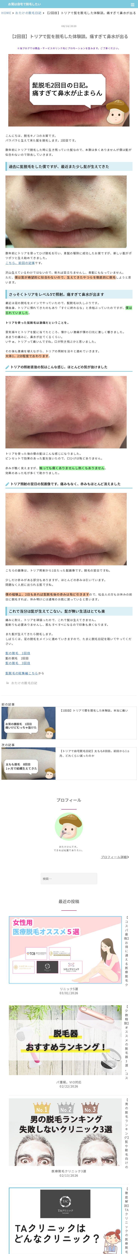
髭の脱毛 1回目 (17, 653)
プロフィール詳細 (115, 857)
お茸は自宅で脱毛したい (24, 4)
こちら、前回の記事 (20, 263)
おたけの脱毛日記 (24, 683)
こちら (33, 673)
